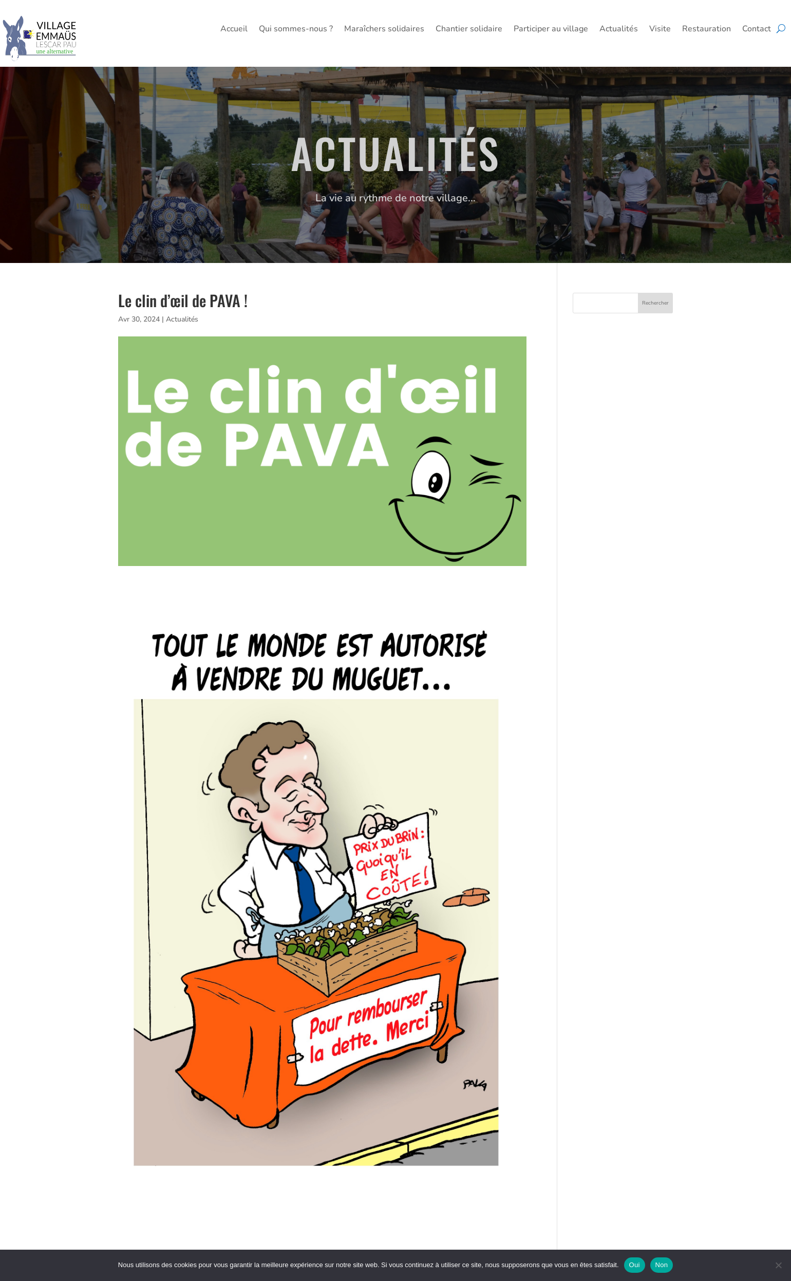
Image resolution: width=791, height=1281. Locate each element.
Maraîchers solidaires (384, 29)
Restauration (706, 29)
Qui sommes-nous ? (296, 29)
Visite (660, 29)
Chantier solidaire (469, 29)
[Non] (778, 1265)
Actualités (618, 29)
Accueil (234, 29)
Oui (634, 1265)
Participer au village (551, 29)
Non (661, 1265)
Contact (756, 29)
